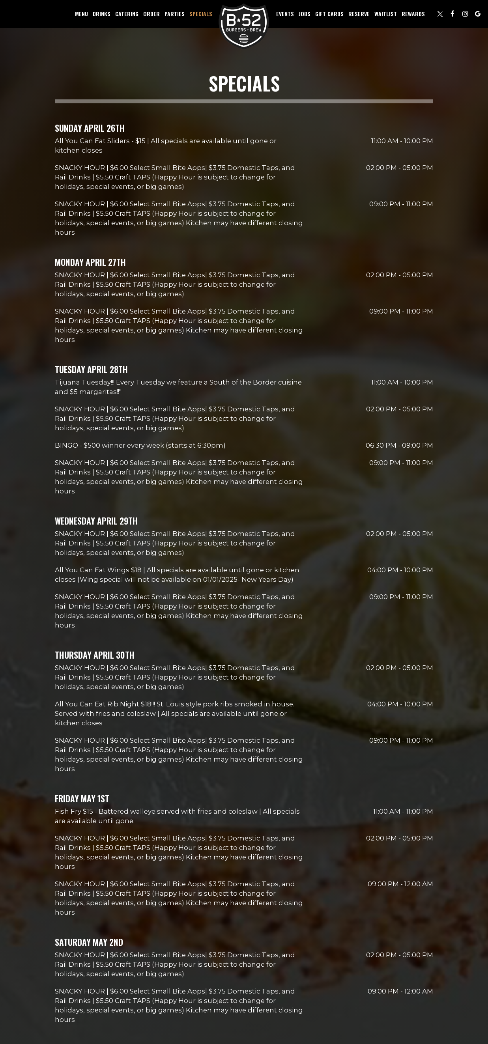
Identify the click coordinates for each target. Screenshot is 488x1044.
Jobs (304, 14)
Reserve (359, 14)
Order (151, 14)
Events (285, 14)
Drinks (101, 14)
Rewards (413, 14)
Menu (81, 14)
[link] (244, 27)
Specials (200, 14)
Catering (126, 14)
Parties (175, 14)
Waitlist (385, 14)
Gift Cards (329, 14)
